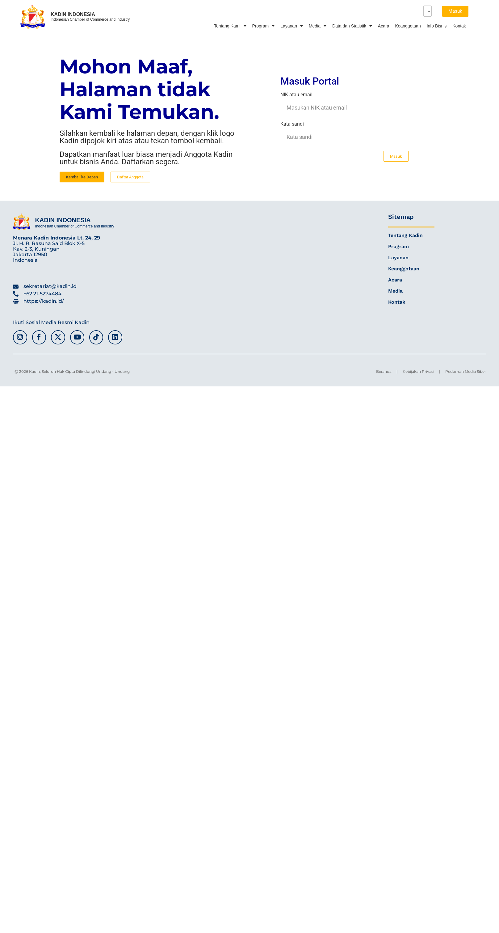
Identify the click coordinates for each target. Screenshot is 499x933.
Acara (383, 25)
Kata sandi (292, 124)
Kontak (459, 25)
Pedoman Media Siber (465, 371)
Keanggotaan (408, 25)
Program (263, 26)
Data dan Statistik (352, 26)
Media (317, 26)
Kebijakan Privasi (418, 371)
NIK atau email (296, 95)
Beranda (384, 371)
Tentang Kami (230, 26)
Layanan (291, 26)
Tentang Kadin (405, 235)
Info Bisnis (437, 25)
